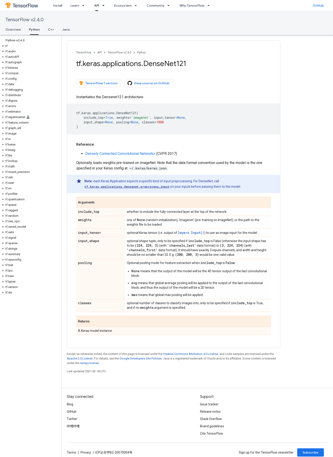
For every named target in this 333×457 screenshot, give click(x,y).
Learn (74, 5)
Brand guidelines (212, 426)
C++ (51, 29)
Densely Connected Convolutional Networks (120, 153)
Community (155, 5)
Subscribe (310, 452)
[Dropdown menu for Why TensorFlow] (209, 5)
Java (66, 29)
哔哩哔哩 (73, 426)
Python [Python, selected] (34, 29)
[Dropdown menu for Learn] (84, 5)
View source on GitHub (148, 83)
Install (57, 5)
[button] (30, 46)
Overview (13, 29)
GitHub (318, 5)
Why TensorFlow (192, 5)
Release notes (210, 411)
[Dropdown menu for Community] (169, 5)
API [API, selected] (96, 5)
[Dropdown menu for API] (104, 5)
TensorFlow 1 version (98, 83)
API (99, 52)
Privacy (86, 452)
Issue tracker (209, 404)
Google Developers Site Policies (141, 358)
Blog (70, 404)
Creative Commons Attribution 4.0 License (190, 354)
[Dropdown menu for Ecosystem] (137, 5)
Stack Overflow (211, 419)
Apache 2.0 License (80, 358)
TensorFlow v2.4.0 (24, 20)
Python (141, 52)
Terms (71, 452)
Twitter (72, 419)
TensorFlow (83, 52)
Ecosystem (123, 5)
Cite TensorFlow (211, 433)
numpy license (89, 363)
